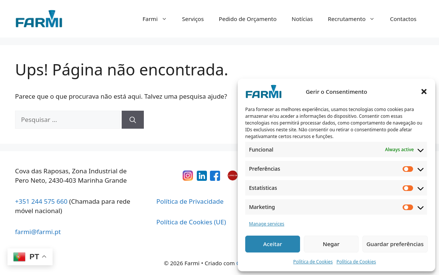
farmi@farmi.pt (38, 231)
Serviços (193, 19)
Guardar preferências (395, 244)
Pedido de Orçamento (248, 19)
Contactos (403, 19)
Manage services (266, 224)
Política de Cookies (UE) (191, 222)
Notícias (302, 19)
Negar (331, 244)
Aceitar (272, 244)
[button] (424, 91)
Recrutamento (355, 19)
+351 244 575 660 (41, 201)
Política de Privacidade (189, 201)
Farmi (158, 19)
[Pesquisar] (133, 120)
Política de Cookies (313, 261)
